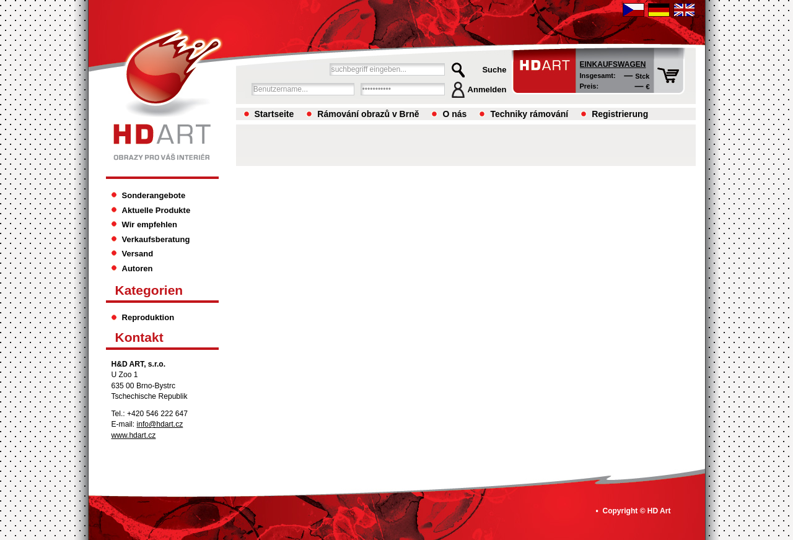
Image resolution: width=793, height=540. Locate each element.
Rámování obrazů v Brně (368, 114)
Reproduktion (148, 317)
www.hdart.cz (134, 435)
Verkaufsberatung (156, 239)
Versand (138, 253)
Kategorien (149, 290)
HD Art (659, 511)
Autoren (137, 268)
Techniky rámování (529, 114)
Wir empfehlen (150, 224)
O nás (454, 114)
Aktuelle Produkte (156, 210)
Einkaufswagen (613, 64)
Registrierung (620, 114)
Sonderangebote (154, 195)
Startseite (274, 114)
